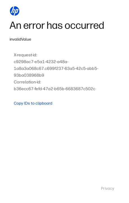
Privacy (107, 188)
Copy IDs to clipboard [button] (33, 103)
